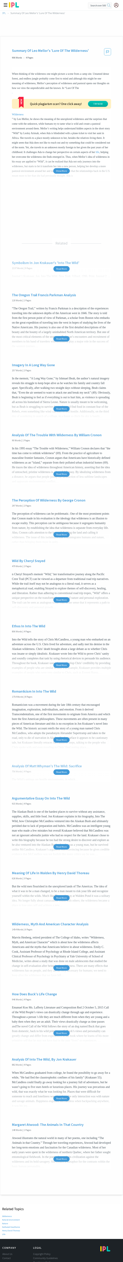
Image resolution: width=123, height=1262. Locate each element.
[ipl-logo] (14, 6)
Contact (6, 1231)
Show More (61, 144)
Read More (61, 242)
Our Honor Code (42, 1235)
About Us (7, 1227)
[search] (109, 5)
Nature (5, 1197)
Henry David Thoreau (11, 1204)
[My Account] (117, 5)
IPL (4, 13)
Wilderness (85, 88)
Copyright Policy (41, 1227)
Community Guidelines (45, 1231)
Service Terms (40, 1244)
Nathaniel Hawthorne (11, 1200)
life (83, 125)
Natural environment (11, 1193)
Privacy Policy (40, 1240)
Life (3, 1207)
